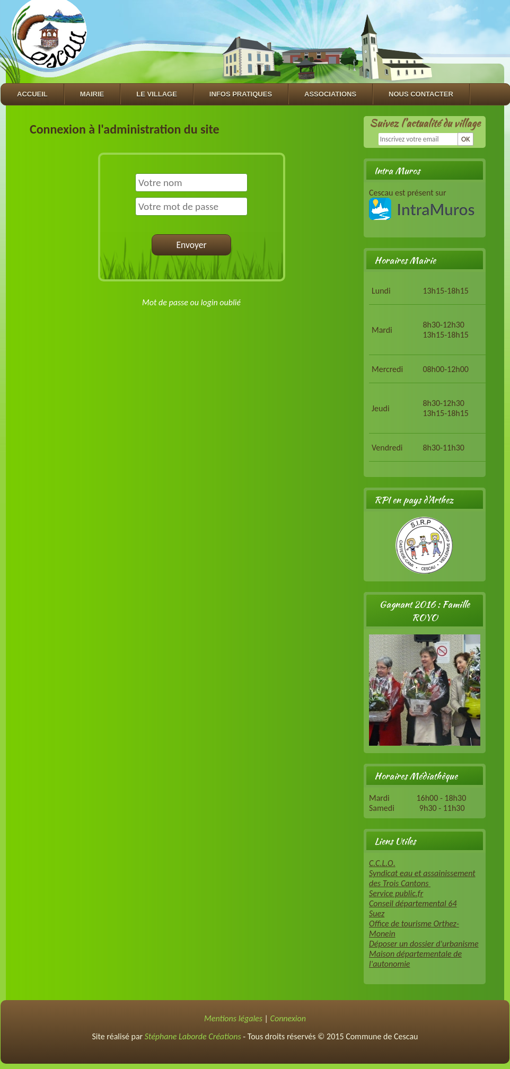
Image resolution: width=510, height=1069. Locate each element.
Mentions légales (233, 1018)
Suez (376, 913)
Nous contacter (421, 94)
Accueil (32, 94)
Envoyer (191, 245)
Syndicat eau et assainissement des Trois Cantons (422, 878)
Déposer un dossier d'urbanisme (424, 944)
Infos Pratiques (240, 94)
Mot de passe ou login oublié (191, 302)
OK (465, 139)
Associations (330, 94)
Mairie (92, 94)
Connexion (288, 1018)
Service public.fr (396, 893)
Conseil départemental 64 (413, 903)
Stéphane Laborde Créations (193, 1036)
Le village (156, 94)
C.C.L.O (381, 863)
